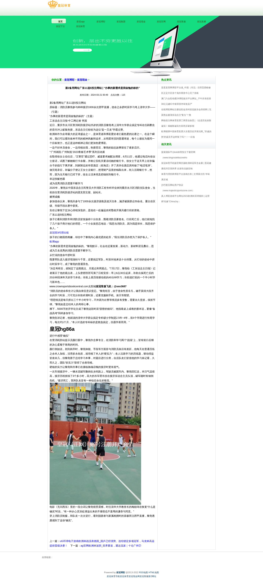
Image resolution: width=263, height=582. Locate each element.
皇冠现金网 (134, 576)
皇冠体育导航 (113, 576)
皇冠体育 (124, 576)
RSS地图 (143, 572)
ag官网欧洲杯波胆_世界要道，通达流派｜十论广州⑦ (111, 545)
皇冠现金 (82, 79)
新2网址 (152, 576)
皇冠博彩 (69, 79)
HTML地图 (154, 572)
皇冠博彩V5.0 (148, 65)
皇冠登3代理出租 (59, 232)
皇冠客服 (144, 576)
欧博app (54, 241)
